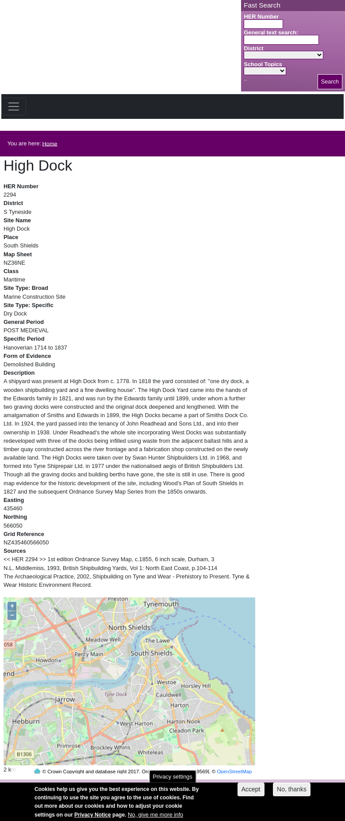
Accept (251, 792)
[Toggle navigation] (13, 106)
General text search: (271, 32)
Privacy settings (172, 779)
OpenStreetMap (234, 754)
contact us (230, 784)
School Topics (263, 64)
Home (50, 143)
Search (330, 81)
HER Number (261, 16)
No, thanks (292, 792)
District (253, 48)
